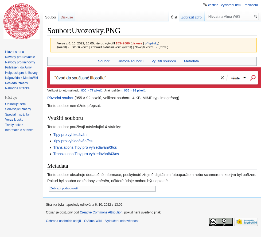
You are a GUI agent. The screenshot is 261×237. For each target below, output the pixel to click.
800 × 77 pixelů (91, 90)
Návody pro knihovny (20, 62)
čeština (213, 5)
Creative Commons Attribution (101, 212)
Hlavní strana (14, 52)
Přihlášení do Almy (18, 67)
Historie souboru (130, 61)
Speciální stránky (17, 114)
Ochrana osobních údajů (63, 221)
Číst (174, 17)
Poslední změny (16, 83)
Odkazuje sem (15, 104)
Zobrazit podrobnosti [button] (64, 188)
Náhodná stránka (17, 88)
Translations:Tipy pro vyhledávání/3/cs (85, 147)
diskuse (137, 43)
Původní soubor (60, 98)
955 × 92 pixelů (134, 90)
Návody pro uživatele (20, 57)
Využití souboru (163, 61)
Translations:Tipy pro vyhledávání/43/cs (86, 154)
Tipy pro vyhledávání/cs (72, 141)
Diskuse (67, 17)
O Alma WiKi (93, 221)
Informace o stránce (19, 130)
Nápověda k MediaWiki (21, 78)
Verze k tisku (14, 119)
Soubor (104, 61)
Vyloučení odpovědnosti (122, 221)
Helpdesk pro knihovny (21, 73)
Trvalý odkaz (14, 125)
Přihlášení (251, 5)
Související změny (18, 109)
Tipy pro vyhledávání (70, 134)
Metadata (191, 61)
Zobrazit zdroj (191, 17)
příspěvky (151, 43)
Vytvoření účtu (231, 5)
